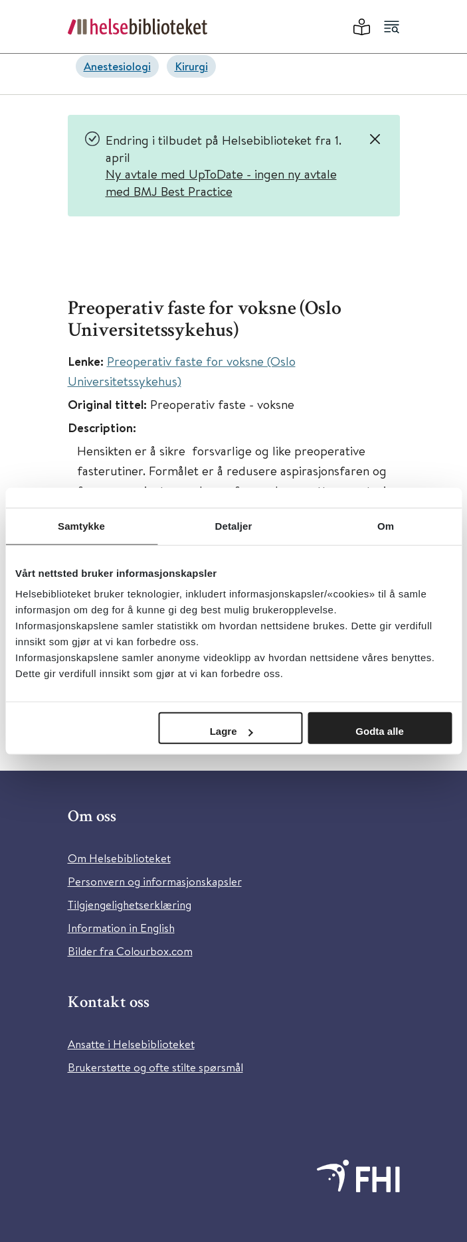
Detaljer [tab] (233, 525)
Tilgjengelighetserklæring (129, 904)
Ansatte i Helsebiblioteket (131, 1043)
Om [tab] (385, 525)
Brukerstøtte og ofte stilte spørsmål (155, 1067)
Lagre (231, 731)
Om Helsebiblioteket (119, 858)
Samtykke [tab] (81, 525)
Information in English (121, 927)
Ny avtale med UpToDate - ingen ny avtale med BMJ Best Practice (221, 182)
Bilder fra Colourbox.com (130, 951)
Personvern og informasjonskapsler (155, 881)
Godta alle (379, 731)
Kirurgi (191, 66)
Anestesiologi (117, 66)
